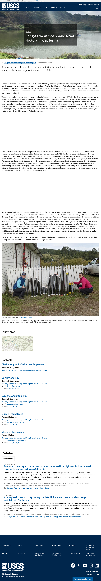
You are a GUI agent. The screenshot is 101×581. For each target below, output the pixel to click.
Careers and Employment (56, 554)
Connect (54, 8)
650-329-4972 (13, 406)
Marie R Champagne (13, 432)
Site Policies (39, 545)
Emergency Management (90, 554)
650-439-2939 (13, 443)
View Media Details (26, 317)
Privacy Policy (57, 545)
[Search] (97, 8)
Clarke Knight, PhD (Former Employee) (23, 364)
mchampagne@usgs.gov (16, 440)
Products (37, 8)
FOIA (20, 545)
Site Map (72, 545)
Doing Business (74, 553)
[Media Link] (50, 280)
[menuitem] (27, 6)
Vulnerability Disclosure (40, 554)
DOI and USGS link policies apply (91, 547)
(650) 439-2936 (13, 388)
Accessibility (6, 545)
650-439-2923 (13, 425)
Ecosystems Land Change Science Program (20, 63)
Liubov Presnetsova (12, 414)
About (62, 8)
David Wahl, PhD (10, 377)
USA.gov (21, 553)
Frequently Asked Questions (88, 5)
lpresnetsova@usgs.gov (16, 422)
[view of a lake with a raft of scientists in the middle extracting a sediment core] (50, 35)
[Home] (10, 9)
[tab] (8, 458)
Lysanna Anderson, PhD (15, 395)
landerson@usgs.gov (15, 404)
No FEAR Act (6, 553)
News (46, 8)
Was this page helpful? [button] (82, 579)
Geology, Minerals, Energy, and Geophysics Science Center (24, 370)
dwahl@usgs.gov (13, 386)
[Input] (86, 8)
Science (28, 8)
